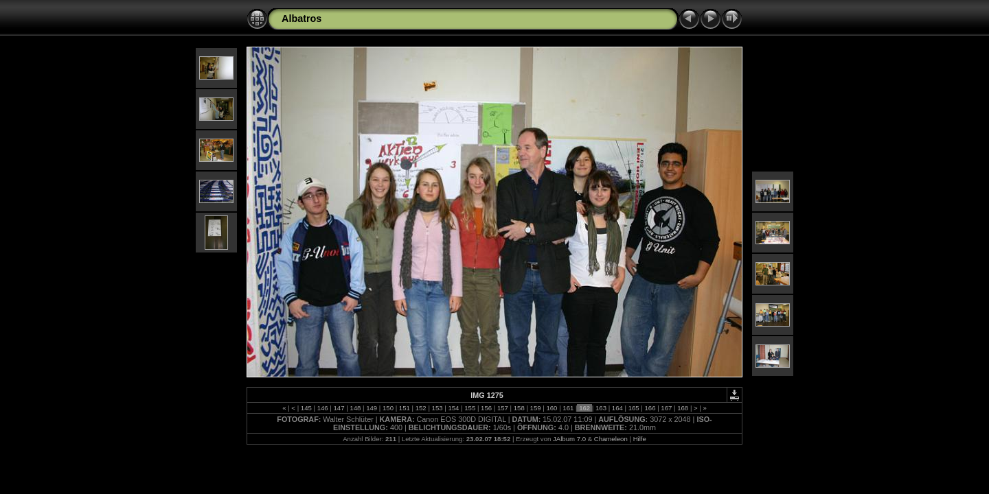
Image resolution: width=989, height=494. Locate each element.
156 (486, 408)
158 (519, 408)
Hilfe (639, 439)
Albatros (301, 18)
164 (617, 408)
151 (404, 408)
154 (453, 408)
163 (600, 408)
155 (470, 408)
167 (666, 408)
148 (355, 408)
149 (372, 408)
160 (552, 408)
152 (420, 408)
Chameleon (611, 439)
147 (339, 408)
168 (683, 408)
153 (437, 408)
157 (502, 408)
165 (633, 408)
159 (535, 408)
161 (568, 408)
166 (650, 408)
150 (387, 408)
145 (306, 408)
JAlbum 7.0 (569, 439)
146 (322, 408)
